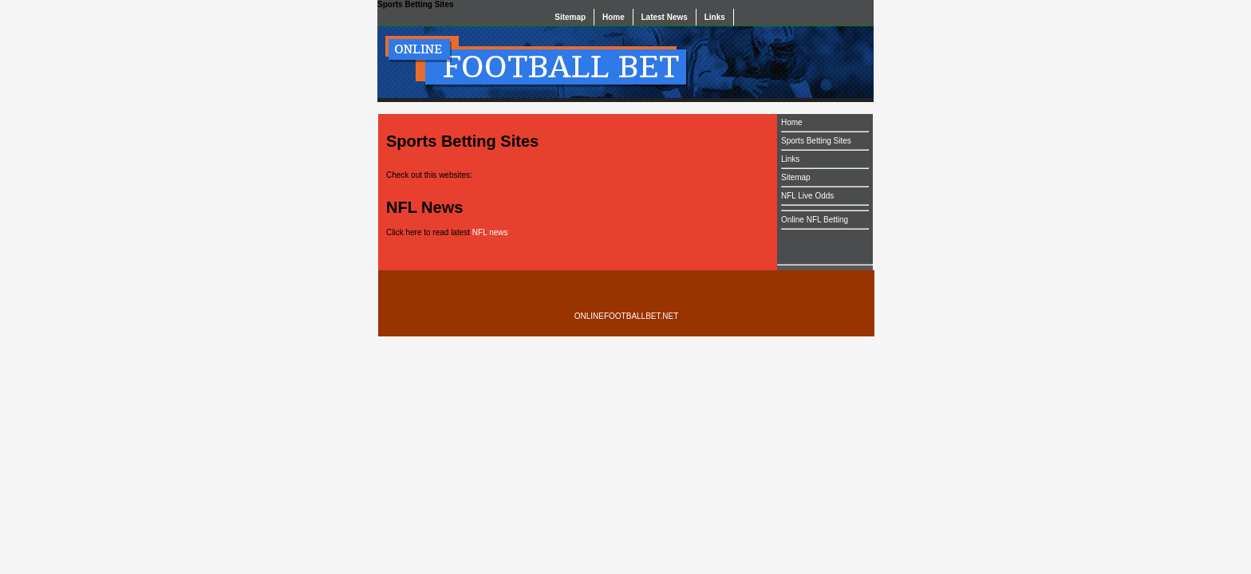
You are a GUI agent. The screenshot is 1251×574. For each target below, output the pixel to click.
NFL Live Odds (807, 195)
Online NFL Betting (814, 219)
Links (714, 17)
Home (613, 17)
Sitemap (570, 17)
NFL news (490, 232)
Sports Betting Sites (816, 140)
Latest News (664, 17)
